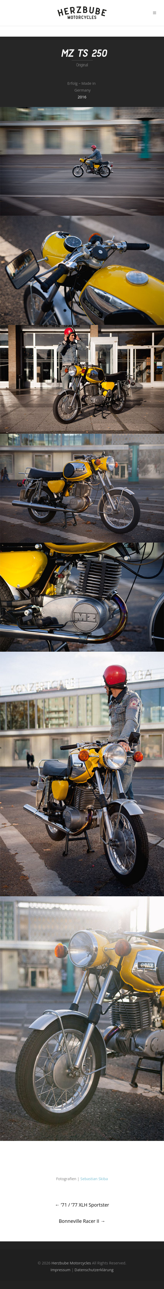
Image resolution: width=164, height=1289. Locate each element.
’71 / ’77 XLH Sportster (82, 1205)
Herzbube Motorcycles (71, 1262)
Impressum (60, 1269)
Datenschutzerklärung (94, 1269)
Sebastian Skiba (94, 1178)
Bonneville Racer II (82, 1221)
